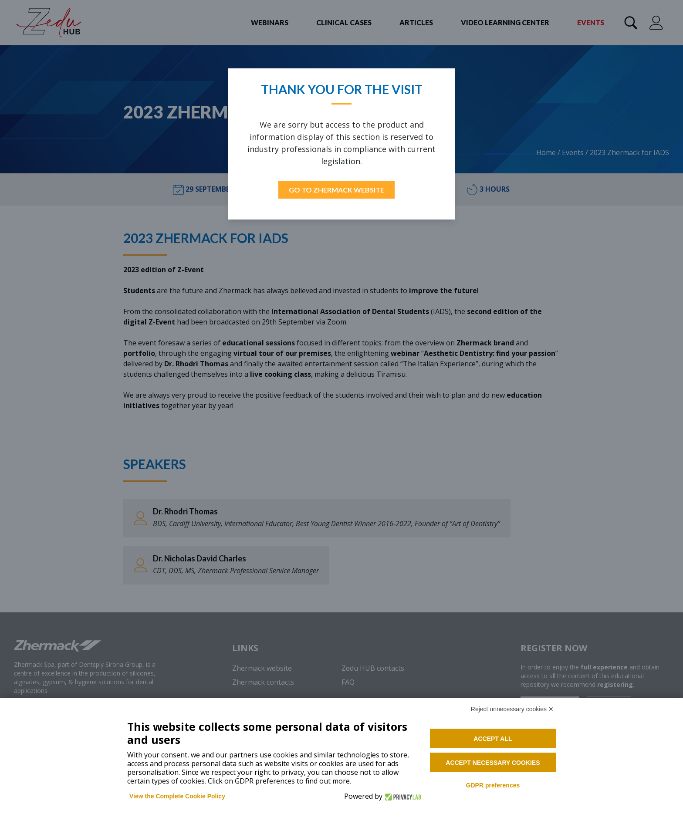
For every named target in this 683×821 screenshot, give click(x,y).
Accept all (492, 738)
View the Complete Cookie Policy (177, 796)
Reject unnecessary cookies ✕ (512, 709)
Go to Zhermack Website (336, 190)
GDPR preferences (493, 785)
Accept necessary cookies (493, 762)
